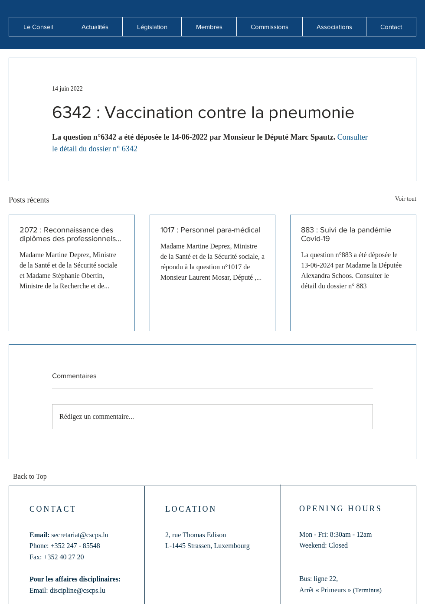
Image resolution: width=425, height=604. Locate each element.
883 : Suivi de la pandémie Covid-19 (346, 234)
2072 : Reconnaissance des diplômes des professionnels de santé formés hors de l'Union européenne (68, 234)
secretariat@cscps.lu (79, 535)
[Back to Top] (32, 477)
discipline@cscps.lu (77, 590)
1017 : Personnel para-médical (210, 229)
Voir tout (405, 199)
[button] (94, 26)
